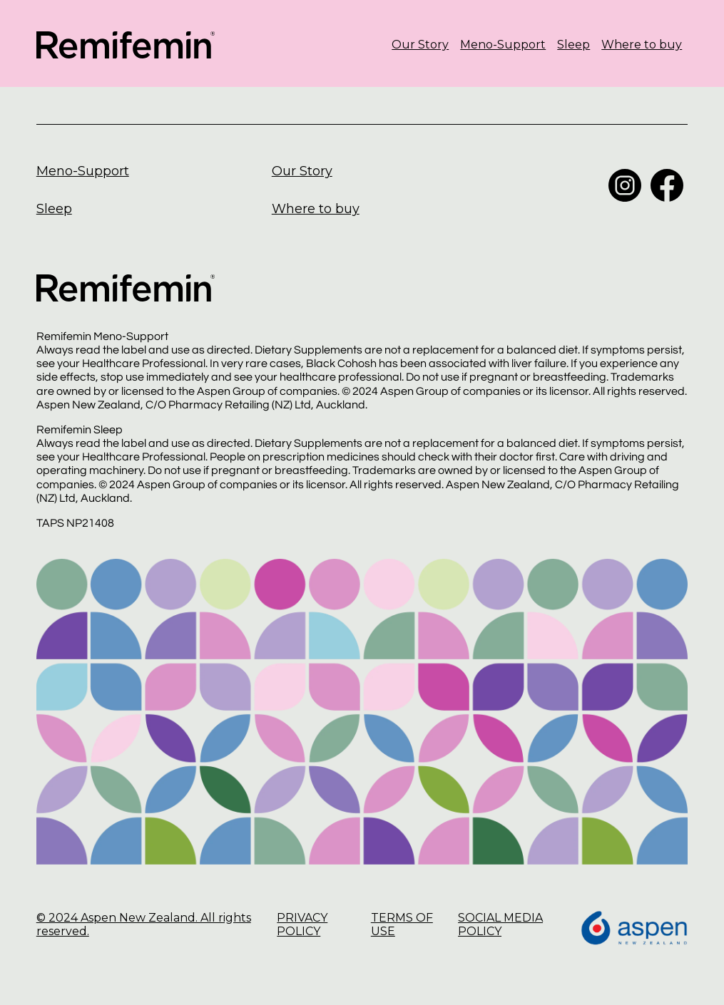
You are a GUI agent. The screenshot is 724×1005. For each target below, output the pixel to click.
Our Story (420, 45)
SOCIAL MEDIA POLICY (500, 924)
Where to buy (641, 45)
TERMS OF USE (402, 924)
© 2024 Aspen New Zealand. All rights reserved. (143, 924)
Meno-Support (503, 45)
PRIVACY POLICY (302, 924)
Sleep (573, 45)
